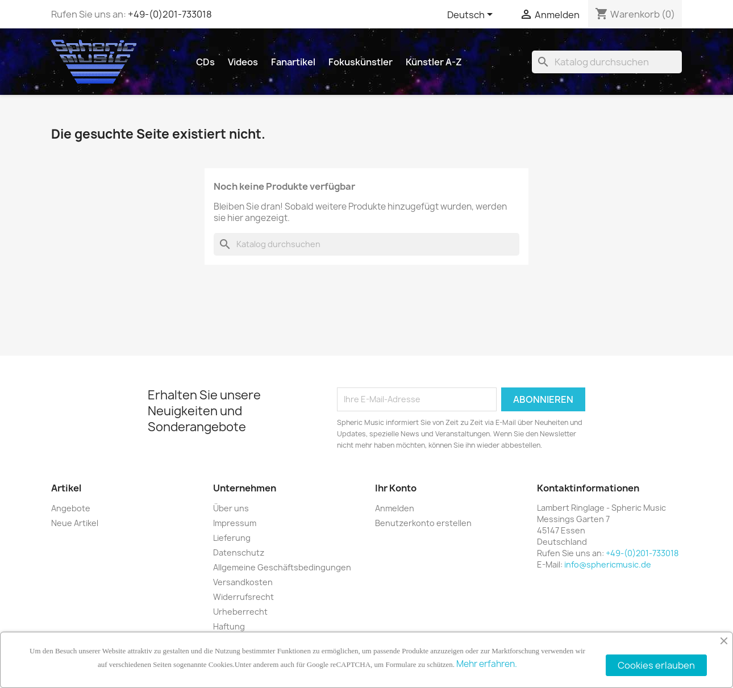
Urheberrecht (240, 611)
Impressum (234, 523)
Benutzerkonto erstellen (423, 523)
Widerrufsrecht (243, 596)
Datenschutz (238, 552)
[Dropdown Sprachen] (472, 15)
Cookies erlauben (656, 665)
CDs (205, 62)
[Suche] (607, 62)
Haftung (229, 626)
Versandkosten (243, 582)
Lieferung (232, 537)
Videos (243, 62)
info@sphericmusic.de (607, 564)
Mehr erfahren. (486, 664)
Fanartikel (293, 62)
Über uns (231, 508)
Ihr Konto (396, 488)
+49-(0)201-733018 (170, 14)
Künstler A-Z (434, 62)
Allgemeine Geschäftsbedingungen (282, 567)
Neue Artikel (74, 523)
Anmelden (394, 508)
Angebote (70, 508)
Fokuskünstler (360, 62)
